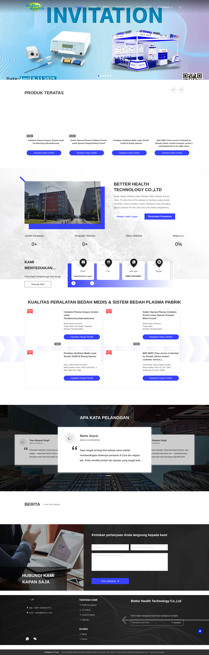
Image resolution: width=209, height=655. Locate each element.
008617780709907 (133, 276)
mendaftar (176, 622)
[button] (173, 90)
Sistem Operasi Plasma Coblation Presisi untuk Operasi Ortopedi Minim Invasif (160, 315)
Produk (93, 7)
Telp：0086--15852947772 (38, 608)
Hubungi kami (144, 7)
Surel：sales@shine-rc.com (39, 613)
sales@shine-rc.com (83, 276)
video (106, 7)
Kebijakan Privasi (51, 652)
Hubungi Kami (38, 284)
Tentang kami (122, 7)
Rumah (79, 7)
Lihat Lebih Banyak (51, 504)
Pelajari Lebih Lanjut (127, 216)
